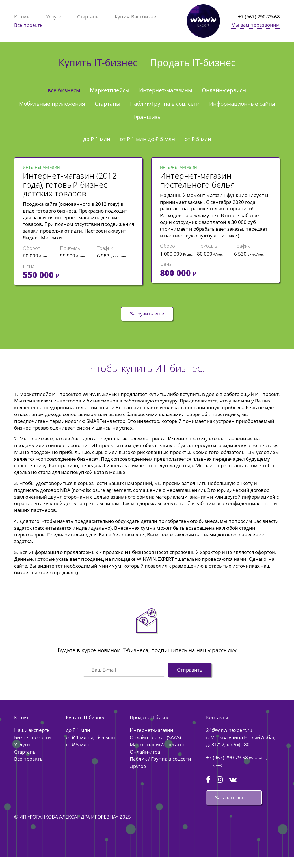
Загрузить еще (147, 313)
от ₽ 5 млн (78, 744)
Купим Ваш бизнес (137, 16)
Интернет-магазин (151, 730)
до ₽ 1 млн (78, 730)
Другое (138, 766)
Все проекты (29, 25)
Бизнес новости (32, 737)
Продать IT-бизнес (151, 717)
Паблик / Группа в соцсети (160, 759)
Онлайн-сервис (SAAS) (155, 737)
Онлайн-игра (145, 751)
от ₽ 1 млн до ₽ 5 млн (90, 737)
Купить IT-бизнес (85, 717)
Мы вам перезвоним (255, 24)
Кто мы (22, 16)
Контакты (217, 717)
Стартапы (88, 16)
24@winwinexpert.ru (229, 730)
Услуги (54, 16)
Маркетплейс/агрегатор (157, 744)
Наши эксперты (32, 730)
